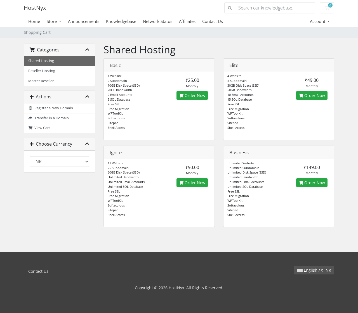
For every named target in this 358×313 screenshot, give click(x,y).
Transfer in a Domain (48, 118)
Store (52, 21)
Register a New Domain (50, 108)
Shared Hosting (41, 60)
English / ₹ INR (314, 270)
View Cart (39, 127)
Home (34, 21)
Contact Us (212, 21)
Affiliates (187, 21)
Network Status (157, 21)
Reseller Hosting (41, 70)
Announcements (83, 21)
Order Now (192, 95)
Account (318, 21)
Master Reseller (41, 81)
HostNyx (35, 7)
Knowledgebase (121, 21)
